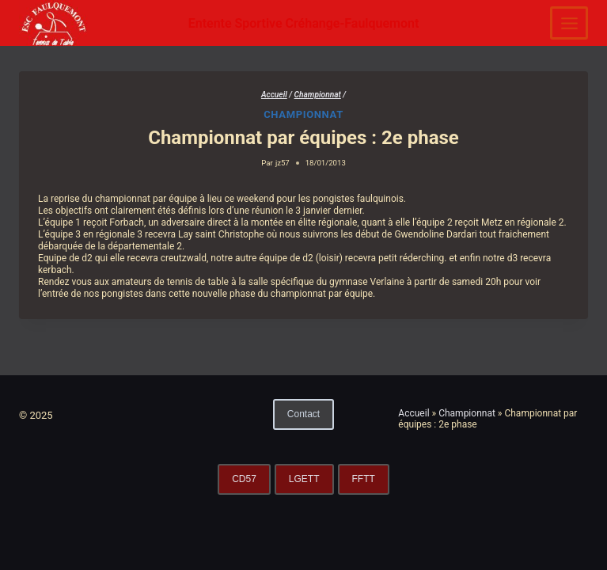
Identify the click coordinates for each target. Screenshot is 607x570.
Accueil (413, 413)
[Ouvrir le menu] (569, 23)
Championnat (303, 114)
